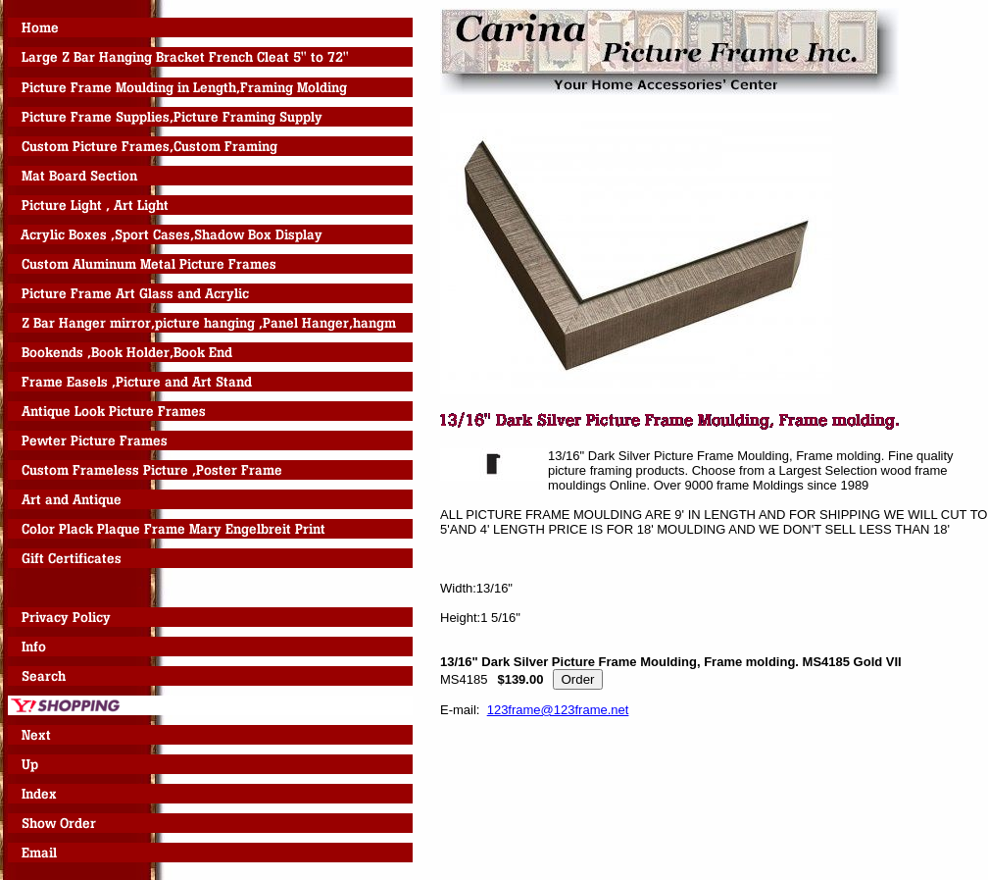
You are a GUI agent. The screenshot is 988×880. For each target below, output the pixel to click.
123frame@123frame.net (558, 709)
